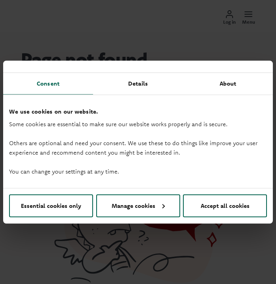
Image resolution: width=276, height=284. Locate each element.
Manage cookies (138, 205)
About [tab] (228, 83)
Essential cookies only (51, 205)
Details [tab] (138, 83)
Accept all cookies (225, 205)
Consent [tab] (48, 83)
